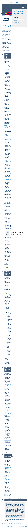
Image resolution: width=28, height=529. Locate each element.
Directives (13, 2)
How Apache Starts (18, 9)
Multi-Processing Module (7, 126)
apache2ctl (16, 22)
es (6, 25)
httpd (3, 39)
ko (8, 26)
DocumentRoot (8, 267)
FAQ (17, 2)
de (9, 24)
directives (6, 494)
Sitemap (25, 2)
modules (6, 487)
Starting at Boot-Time (18, 13)
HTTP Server (9, 15)
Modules (8, 2)
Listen (9, 60)
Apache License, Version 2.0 (17, 523)
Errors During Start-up (18, 11)
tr (10, 26)
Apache (4, 15)
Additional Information (18, 14)
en (3, 25)
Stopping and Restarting (19, 19)
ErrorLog (6, 293)
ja (10, 25)
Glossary (21, 2)
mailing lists (14, 516)
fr (8, 25)
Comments (16, 24)
